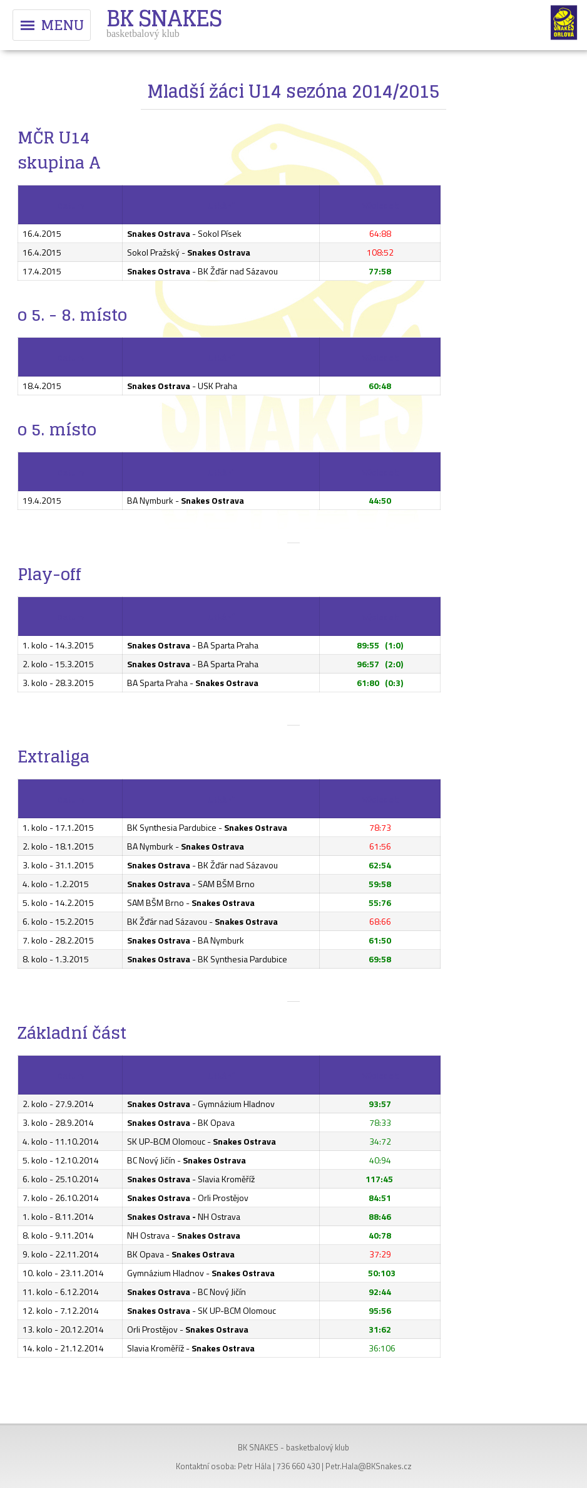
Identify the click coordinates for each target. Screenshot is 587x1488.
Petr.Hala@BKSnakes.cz (368, 1466)
